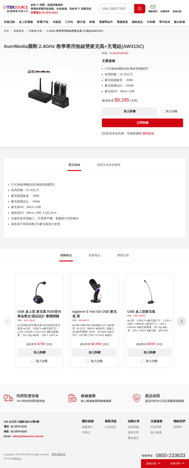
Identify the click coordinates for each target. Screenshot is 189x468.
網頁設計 (17, 458)
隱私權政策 (59, 454)
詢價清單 (165, 11)
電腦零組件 (106, 21)
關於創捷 (88, 421)
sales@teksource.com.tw (27, 436)
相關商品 (66, 255)
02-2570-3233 (50, 12)
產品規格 (74, 164)
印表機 (151, 21)
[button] (181, 321)
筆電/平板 (43, 21)
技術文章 (133, 432)
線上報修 (156, 432)
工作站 (69, 21)
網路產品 (137, 21)
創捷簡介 (87, 426)
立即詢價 (142, 122)
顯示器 (81, 21)
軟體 (92, 21)
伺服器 (57, 21)
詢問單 (177, 426)
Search (139, 8)
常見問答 (156, 426)
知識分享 (134, 421)
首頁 (6, 30)
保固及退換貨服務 (109, 164)
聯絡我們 (152, 11)
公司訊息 (110, 426)
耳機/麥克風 (35, 30)
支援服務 (156, 421)
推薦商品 (94, 255)
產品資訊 (133, 437)
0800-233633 (170, 455)
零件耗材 (164, 21)
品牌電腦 (133, 426)
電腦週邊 (122, 21)
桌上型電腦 (26, 21)
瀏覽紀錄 (123, 255)
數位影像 (179, 21)
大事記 (86, 432)
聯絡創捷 (148, 133)
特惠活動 (9, 21)
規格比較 (177, 11)
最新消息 (111, 421)
